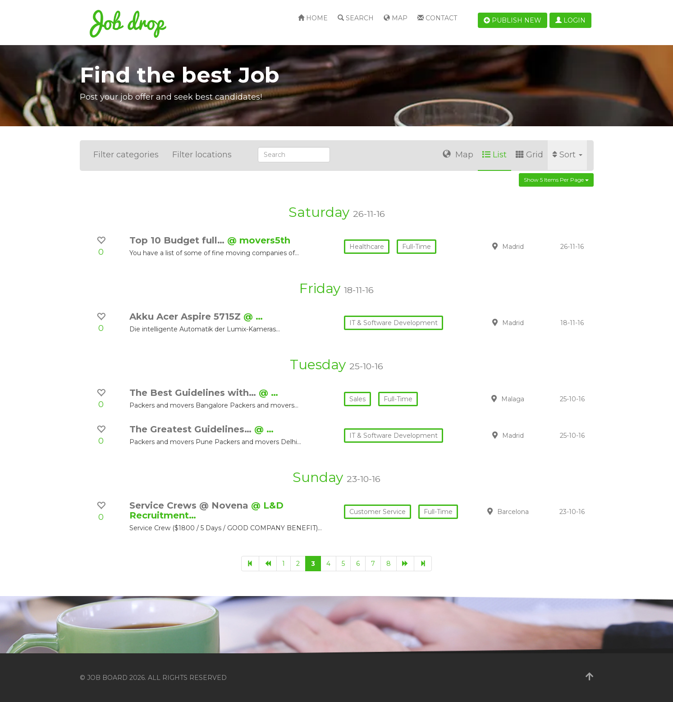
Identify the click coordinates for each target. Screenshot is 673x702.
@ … (253, 316)
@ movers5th (258, 240)
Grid (529, 155)
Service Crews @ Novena (190, 505)
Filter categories (126, 155)
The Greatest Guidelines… (191, 429)
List (494, 155)
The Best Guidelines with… (194, 392)
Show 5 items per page (556, 179)
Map (395, 18)
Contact (437, 18)
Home (313, 18)
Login (570, 20)
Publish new (512, 20)
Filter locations (202, 155)
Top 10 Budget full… (178, 240)
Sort (567, 155)
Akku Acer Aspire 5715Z (186, 316)
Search (356, 18)
